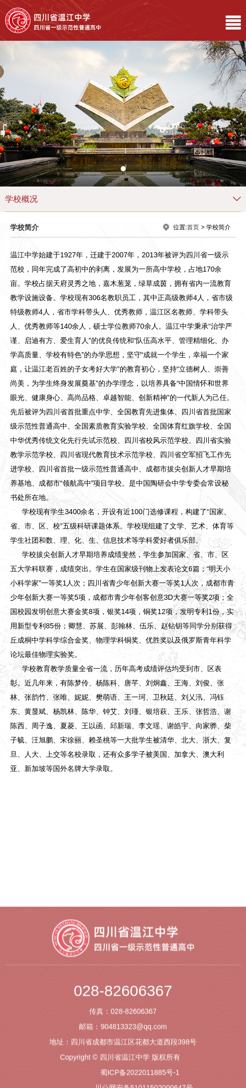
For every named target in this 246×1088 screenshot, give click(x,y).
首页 (193, 227)
